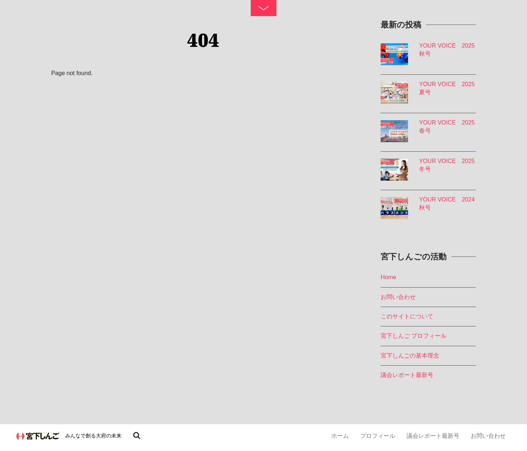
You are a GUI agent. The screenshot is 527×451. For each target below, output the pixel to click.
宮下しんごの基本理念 (410, 355)
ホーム (340, 435)
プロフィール (377, 435)
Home (388, 277)
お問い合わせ (488, 435)
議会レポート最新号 (433, 435)
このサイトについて (407, 316)
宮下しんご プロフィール (413, 336)
